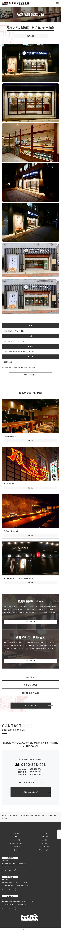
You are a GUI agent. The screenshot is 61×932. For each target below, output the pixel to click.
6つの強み (16, 833)
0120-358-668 (33, 764)
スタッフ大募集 (30, 685)
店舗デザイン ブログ (16, 843)
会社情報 (30, 677)
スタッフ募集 (16, 846)
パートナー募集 (44, 846)
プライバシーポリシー (45, 850)
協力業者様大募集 (30, 693)
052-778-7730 (36, 769)
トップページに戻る (30, 705)
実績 (16, 836)
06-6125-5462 (36, 774)
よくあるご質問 (16, 840)
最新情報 (45, 843)
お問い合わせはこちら (30, 792)
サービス (44, 833)
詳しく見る (29, 622)
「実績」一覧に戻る (29, 375)
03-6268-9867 (36, 772)
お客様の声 (44, 836)
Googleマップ (6, 870)
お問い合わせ (16, 850)
